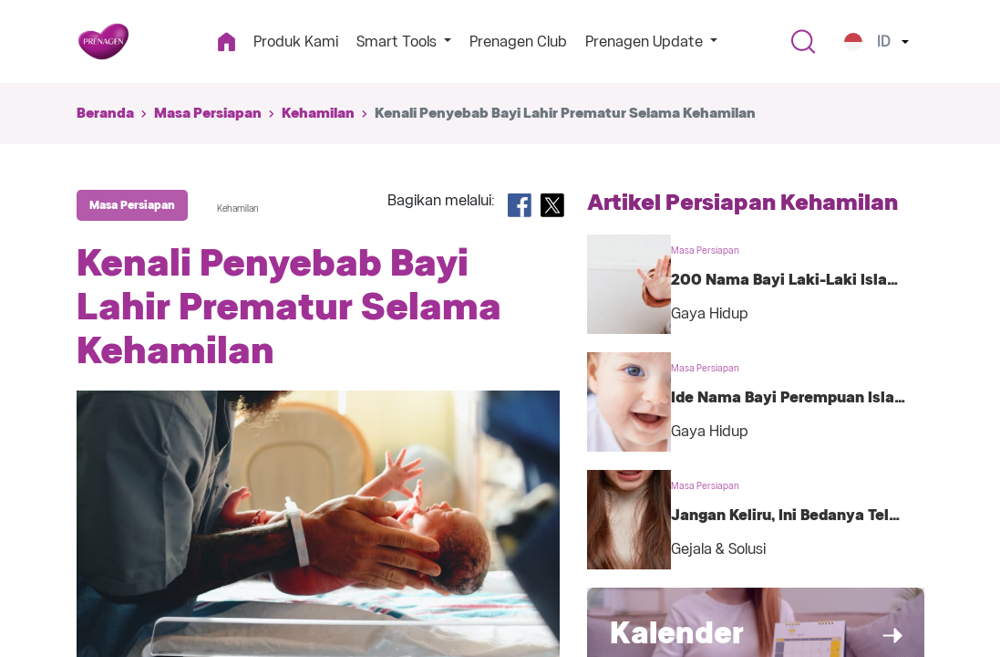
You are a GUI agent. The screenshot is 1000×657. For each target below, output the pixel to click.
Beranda (105, 113)
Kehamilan (318, 113)
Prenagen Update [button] (645, 41)
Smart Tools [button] (398, 41)
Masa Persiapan (208, 113)
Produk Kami (295, 41)
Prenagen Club (518, 41)
